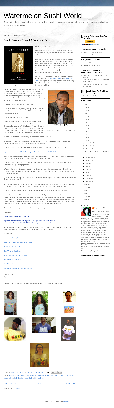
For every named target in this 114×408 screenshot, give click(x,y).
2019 (86, 122)
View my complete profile (89, 251)
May (87, 169)
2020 (86, 119)
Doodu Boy (55, 375)
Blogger (66, 401)
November (89, 146)
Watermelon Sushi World (43, 16)
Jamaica (71, 375)
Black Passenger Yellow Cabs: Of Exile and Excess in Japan (29, 375)
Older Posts (70, 384)
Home (40, 384)
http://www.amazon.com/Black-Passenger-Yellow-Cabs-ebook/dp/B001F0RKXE (31, 152)
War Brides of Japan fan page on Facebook (18, 268)
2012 (86, 185)
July (87, 163)
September (90, 157)
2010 (86, 191)
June (87, 166)
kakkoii (11, 378)
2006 (86, 200)
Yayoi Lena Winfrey (101, 208)
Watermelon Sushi (54, 78)
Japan (6, 378)
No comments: (39, 372)
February (89, 178)
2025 (86, 104)
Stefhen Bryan (39, 378)
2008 (86, 197)
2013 (86, 140)
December (89, 143)
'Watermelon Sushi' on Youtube (93, 55)
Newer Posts (10, 384)
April (87, 172)
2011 (86, 188)
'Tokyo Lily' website (89, 63)
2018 (86, 125)
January (89, 181)
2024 (86, 107)
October (89, 149)
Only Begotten (19, 378)
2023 (86, 110)
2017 (86, 128)
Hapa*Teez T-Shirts (90, 96)
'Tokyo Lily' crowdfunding (91, 65)
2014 (86, 137)
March (88, 175)
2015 (86, 134)
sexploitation (29, 378)
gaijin (66, 375)
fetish (61, 375)
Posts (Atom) (17, 388)
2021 (86, 116)
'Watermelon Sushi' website (92, 52)
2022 (86, 113)
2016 (86, 131)
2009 (86, 194)
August (88, 160)
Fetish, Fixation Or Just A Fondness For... (27, 40)
